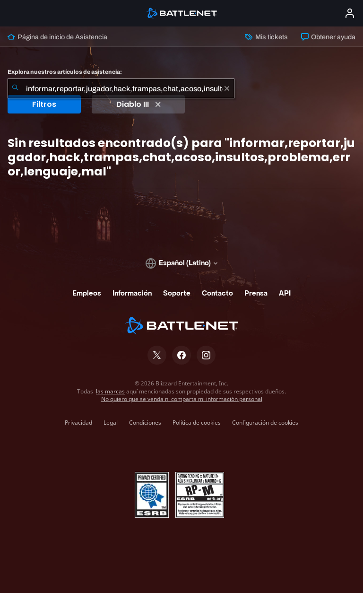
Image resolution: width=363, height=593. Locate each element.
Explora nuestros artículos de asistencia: (65, 72)
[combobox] (121, 88)
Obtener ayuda (328, 37)
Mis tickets (266, 37)
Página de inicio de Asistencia (57, 37)
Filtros (44, 104)
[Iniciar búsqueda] (15, 88)
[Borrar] (226, 88)
